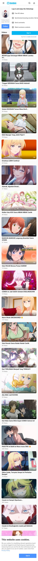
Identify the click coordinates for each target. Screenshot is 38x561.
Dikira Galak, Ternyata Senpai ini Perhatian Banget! (17, 473)
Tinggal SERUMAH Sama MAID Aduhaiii (16, 83)
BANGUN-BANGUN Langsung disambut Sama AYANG (18, 239)
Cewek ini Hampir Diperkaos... (12, 500)
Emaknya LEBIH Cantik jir (11, 161)
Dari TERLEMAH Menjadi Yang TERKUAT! (16, 369)
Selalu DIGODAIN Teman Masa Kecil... (15, 109)
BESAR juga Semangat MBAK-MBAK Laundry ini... (17, 56)
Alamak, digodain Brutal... (11, 186)
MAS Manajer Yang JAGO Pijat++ (13, 135)
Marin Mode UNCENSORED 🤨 (12, 317)
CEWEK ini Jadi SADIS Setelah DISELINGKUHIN (18, 292)
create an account (31, 36)
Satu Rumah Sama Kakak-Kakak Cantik (15, 343)
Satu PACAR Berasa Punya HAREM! (14, 266)
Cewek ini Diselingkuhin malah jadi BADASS (17, 526)
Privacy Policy (6, 550)
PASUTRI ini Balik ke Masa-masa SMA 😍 (16, 446)
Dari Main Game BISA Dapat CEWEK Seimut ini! (18, 421)
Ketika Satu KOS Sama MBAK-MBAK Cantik (17, 212)
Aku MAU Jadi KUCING (10, 395)
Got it (28, 556)
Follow (5, 26)
